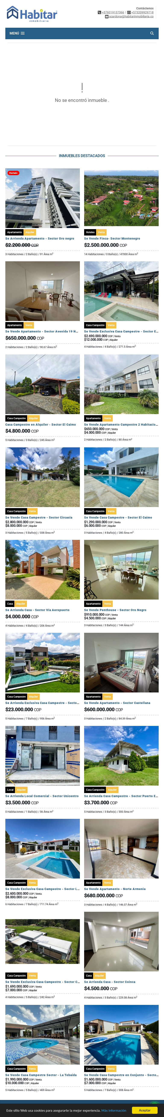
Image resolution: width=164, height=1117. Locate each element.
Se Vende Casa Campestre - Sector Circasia (38, 517)
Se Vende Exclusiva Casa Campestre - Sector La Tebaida (48, 889)
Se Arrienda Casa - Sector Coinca (109, 982)
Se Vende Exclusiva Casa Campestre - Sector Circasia (46, 982)
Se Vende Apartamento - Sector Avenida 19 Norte (43, 331)
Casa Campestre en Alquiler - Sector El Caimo (40, 424)
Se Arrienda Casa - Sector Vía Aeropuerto (37, 610)
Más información (113, 1110)
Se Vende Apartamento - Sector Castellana (117, 703)
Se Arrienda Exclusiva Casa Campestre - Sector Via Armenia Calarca (57, 703)
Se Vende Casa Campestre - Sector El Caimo (118, 517)
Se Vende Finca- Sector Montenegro (112, 238)
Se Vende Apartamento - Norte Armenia (115, 889)
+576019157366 (113, 12)
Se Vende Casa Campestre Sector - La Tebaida (41, 1075)
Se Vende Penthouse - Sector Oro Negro (115, 610)
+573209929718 (142, 12)
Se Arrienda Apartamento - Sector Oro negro (39, 238)
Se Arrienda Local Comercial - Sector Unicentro (42, 796)
